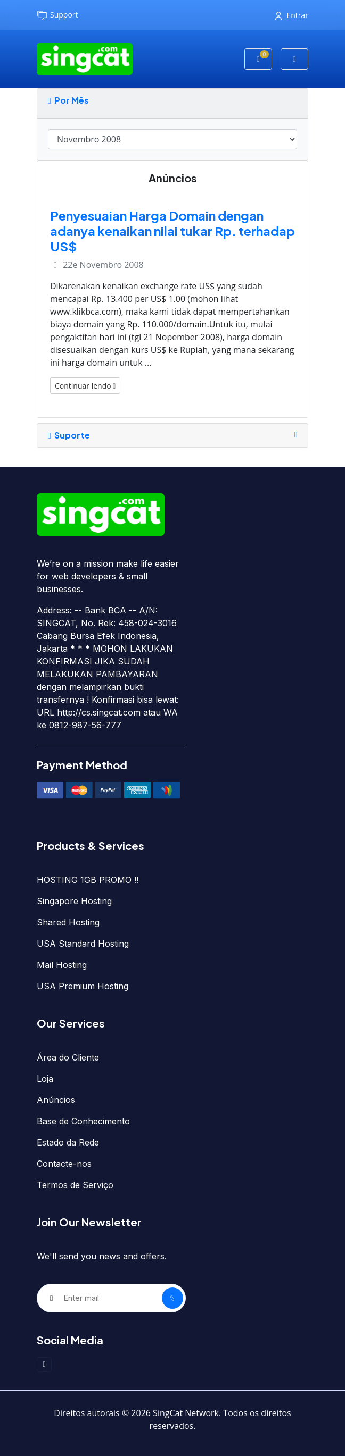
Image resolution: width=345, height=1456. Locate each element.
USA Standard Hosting (83, 943)
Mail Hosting (62, 965)
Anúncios (56, 1100)
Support (57, 15)
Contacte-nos (64, 1163)
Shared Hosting (68, 922)
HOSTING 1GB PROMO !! (87, 879)
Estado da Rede (68, 1142)
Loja (45, 1078)
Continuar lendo (85, 386)
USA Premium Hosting (82, 986)
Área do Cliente (68, 1057)
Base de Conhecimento (83, 1121)
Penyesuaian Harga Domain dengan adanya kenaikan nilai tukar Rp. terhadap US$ (172, 230)
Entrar (291, 15)
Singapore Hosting (74, 901)
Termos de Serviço (75, 1185)
